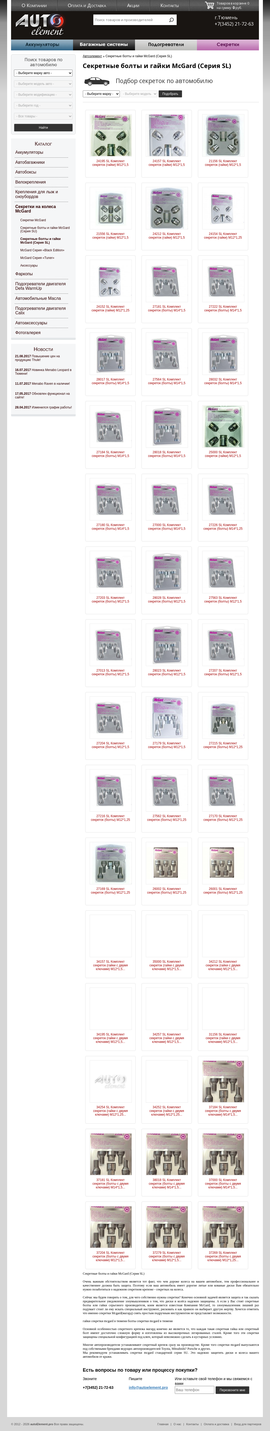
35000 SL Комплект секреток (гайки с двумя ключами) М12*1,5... (167, 965)
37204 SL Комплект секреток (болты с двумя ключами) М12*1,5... (110, 1256)
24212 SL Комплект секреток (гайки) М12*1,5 (167, 235)
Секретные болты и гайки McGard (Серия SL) (40, 240)
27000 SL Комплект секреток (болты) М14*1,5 (166, 527)
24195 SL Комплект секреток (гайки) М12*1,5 (111, 163)
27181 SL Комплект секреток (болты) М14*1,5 (166, 308)
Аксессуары (29, 265)
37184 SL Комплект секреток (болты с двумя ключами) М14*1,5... (223, 1110)
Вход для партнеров (247, 1424)
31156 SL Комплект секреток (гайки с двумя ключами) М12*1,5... (223, 1038)
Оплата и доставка (216, 1424)
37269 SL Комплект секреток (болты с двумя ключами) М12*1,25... (223, 1256)
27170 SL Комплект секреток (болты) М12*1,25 (223, 818)
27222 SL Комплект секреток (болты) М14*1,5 (223, 308)
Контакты (169, 5)
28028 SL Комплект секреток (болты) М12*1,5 (166, 599)
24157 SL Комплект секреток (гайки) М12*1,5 (167, 163)
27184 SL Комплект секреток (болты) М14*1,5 (110, 454)
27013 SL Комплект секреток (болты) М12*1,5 (110, 672)
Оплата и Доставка (87, 5)
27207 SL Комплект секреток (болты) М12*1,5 (223, 672)
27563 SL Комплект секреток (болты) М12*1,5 (223, 599)
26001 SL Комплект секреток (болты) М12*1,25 (223, 890)
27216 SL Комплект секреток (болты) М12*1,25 (110, 818)
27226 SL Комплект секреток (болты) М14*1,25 (223, 527)
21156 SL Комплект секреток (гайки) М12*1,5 (223, 163)
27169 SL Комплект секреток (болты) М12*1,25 (110, 890)
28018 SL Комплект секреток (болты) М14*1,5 (166, 454)
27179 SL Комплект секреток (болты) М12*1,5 (166, 745)
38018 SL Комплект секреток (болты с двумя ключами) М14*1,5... (167, 1183)
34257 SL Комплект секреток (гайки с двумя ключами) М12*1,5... (167, 1038)
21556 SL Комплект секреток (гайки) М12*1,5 (111, 235)
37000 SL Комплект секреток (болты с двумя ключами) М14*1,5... (223, 1183)
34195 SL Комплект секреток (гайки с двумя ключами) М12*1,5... (110, 1038)
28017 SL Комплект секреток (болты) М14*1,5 (110, 381)
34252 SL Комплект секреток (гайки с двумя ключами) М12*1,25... (167, 1110)
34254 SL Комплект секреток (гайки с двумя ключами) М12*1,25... (110, 1110)
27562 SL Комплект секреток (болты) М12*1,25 (166, 818)
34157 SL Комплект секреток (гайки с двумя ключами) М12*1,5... (110, 965)
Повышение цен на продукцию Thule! (37, 358)
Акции (133, 5)
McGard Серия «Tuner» (37, 258)
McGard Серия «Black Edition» (42, 250)
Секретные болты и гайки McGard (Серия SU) (45, 229)
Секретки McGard (33, 220)
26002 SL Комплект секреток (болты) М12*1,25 (166, 890)
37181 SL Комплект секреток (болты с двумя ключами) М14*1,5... (110, 1183)
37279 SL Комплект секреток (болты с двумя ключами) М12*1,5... (167, 1256)
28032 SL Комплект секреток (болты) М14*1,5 (223, 381)
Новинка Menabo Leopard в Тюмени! (43, 371)
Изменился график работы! (43, 407)
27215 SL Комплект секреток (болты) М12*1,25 (223, 745)
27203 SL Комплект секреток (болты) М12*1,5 (110, 599)
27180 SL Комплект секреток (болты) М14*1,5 (110, 527)
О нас (177, 1424)
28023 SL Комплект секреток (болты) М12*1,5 (166, 672)
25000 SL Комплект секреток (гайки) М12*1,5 (223, 454)
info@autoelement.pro (148, 1387)
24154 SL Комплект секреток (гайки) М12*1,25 (223, 235)
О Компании (34, 5)
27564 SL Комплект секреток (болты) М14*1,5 (166, 381)
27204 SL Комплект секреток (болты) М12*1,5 (110, 745)
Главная (162, 1424)
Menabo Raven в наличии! (42, 384)
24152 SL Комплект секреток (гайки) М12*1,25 (110, 308)
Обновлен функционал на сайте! (42, 395)
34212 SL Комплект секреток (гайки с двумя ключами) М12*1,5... (223, 965)
